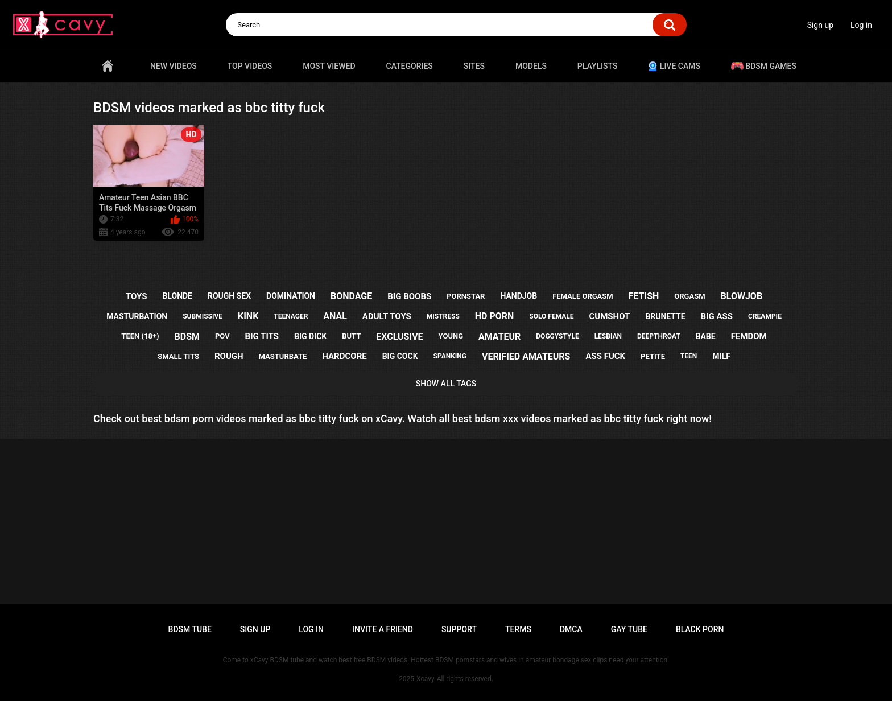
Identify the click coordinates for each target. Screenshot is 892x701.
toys (136, 296)
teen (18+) (140, 336)
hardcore (344, 356)
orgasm (689, 296)
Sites (474, 66)
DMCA (571, 629)
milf (721, 356)
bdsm (187, 336)
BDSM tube (190, 629)
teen (688, 356)
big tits (262, 336)
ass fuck (605, 356)
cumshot (609, 316)
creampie (765, 316)
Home (107, 66)
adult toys (386, 316)
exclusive (399, 336)
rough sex (229, 295)
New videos (173, 66)
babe (706, 336)
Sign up (820, 25)
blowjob (742, 296)
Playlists (597, 66)
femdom (749, 336)
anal (335, 316)
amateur (499, 336)
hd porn (494, 316)
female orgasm (582, 296)
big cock (400, 356)
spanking (449, 356)
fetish (644, 296)
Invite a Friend (382, 629)
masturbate (283, 356)
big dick (310, 336)
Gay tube (629, 629)
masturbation (136, 316)
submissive (202, 316)
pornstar (466, 296)
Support (459, 629)
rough (228, 356)
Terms (518, 629)
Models (531, 66)
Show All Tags (446, 383)
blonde (177, 295)
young (451, 336)
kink (248, 316)
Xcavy (425, 679)
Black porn (700, 629)
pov (222, 336)
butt (351, 336)
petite (653, 356)
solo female (551, 316)
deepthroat (658, 336)
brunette (665, 316)
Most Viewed (329, 66)
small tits (178, 356)
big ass (717, 316)
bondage (351, 296)
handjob (518, 295)
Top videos (250, 66)
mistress (443, 316)
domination (290, 295)
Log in (861, 25)
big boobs (409, 296)
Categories (409, 66)
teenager (291, 316)
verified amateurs (526, 356)
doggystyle (557, 336)
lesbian (608, 336)
